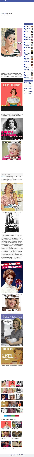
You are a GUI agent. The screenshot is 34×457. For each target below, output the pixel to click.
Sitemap (12, 454)
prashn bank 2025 (23, 455)
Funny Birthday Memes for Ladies (5, 428)
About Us (22, 454)
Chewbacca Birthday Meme (15, 438)
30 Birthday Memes (3, 438)
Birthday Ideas (30, 88)
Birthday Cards (25, 82)
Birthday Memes (3, 429)
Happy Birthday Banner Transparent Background (27, 53)
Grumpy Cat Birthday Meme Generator (16, 448)
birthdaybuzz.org (3, 176)
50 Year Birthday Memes (15, 428)
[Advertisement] (17, 7)
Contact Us (14, 454)
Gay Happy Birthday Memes (4, 448)
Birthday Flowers (30, 84)
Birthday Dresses (26, 84)
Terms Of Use (19, 454)
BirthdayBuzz (4, 1)
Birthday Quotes (30, 91)
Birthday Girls (25, 88)
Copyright (17, 454)
